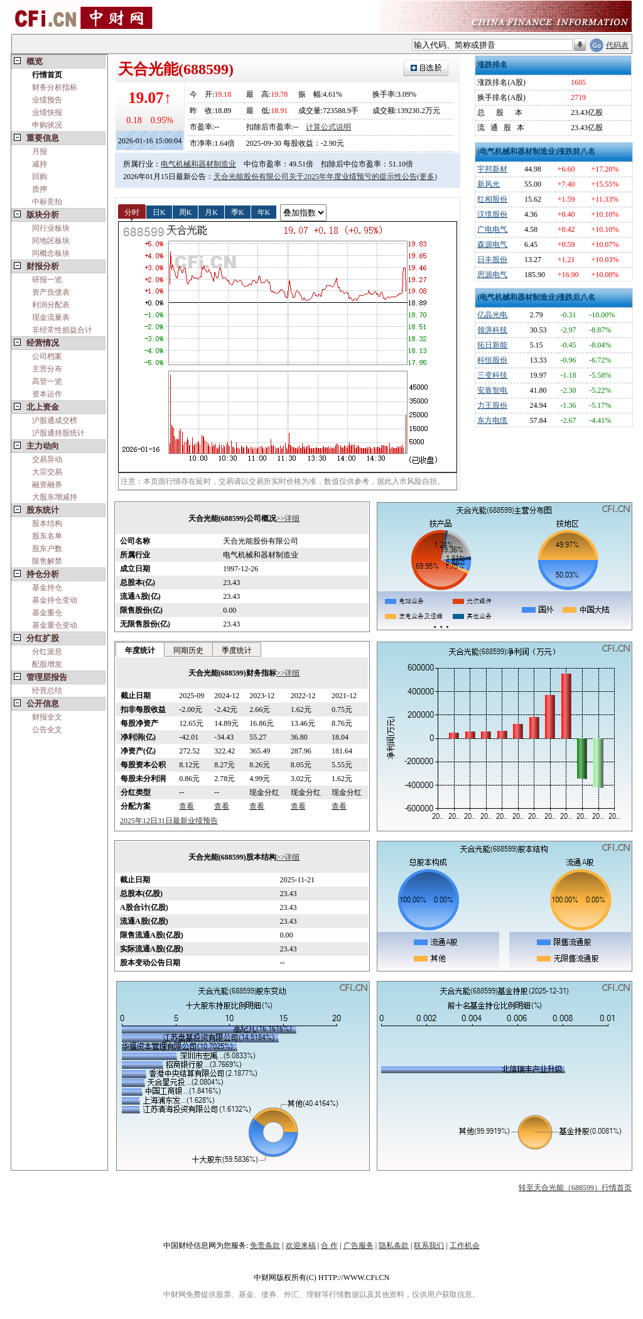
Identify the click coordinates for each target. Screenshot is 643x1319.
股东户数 (47, 548)
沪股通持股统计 (58, 433)
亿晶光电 (492, 314)
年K (264, 211)
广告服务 (358, 1245)
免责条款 (265, 1245)
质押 (39, 189)
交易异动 (47, 459)
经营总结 (47, 690)
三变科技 (492, 375)
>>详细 (288, 518)
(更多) (427, 176)
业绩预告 (47, 100)
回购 (39, 176)
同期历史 (188, 650)
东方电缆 (492, 420)
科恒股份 (492, 360)
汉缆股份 (492, 214)
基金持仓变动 (54, 600)
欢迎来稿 (301, 1245)
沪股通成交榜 (54, 420)
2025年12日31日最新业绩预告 (169, 820)
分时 (131, 211)
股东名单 (47, 536)
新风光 (488, 184)
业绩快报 (47, 112)
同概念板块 (51, 253)
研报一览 (47, 279)
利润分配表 (51, 304)
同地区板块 (51, 240)
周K (185, 211)
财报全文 (47, 717)
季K (237, 211)
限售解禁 (47, 561)
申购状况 (47, 125)
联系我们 (429, 1245)
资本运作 (47, 394)
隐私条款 (394, 1245)
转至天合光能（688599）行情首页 (575, 1187)
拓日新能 (492, 345)
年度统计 (140, 650)
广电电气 (492, 229)
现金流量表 (51, 317)
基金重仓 (47, 612)
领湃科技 (492, 330)
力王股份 (492, 405)
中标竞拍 (47, 201)
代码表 (617, 45)
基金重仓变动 (54, 625)
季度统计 (237, 650)
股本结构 (47, 523)
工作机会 (465, 1245)
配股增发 (47, 664)
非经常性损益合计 (62, 330)
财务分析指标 (54, 87)
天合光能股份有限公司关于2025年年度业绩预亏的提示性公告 (315, 176)
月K (211, 211)
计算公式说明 (328, 127)
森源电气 (492, 244)
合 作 (329, 1245)
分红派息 (47, 651)
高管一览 (47, 381)
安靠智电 (492, 390)
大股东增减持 (54, 497)
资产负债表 (51, 292)
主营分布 (47, 368)
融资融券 (47, 484)
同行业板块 (51, 228)
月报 (39, 151)
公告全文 (47, 729)
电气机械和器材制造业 (198, 164)
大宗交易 (47, 472)
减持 (39, 164)
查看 (186, 806)
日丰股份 (492, 259)
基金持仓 (47, 587)
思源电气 (492, 274)
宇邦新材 (492, 169)
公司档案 (47, 356)
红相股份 (492, 199)
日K (159, 211)
